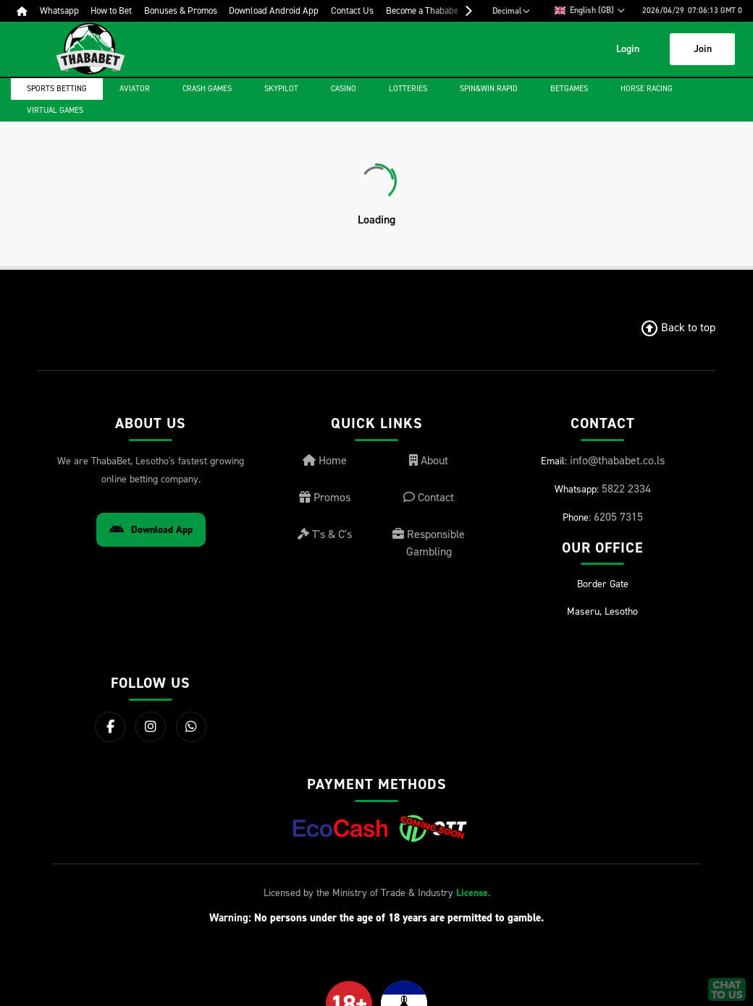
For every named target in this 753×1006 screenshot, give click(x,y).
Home (325, 460)
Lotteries (408, 88)
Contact (428, 497)
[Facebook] (110, 727)
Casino (343, 88)
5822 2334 (626, 488)
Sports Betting (57, 88)
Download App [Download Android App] (151, 530)
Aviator (134, 88)
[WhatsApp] (191, 727)
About (428, 460)
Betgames (569, 88)
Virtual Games (55, 110)
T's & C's (325, 534)
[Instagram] (150, 727)
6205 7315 (618, 516)
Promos (324, 497)
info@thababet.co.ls (617, 460)
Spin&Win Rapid (489, 88)
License (472, 893)
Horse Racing (647, 88)
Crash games (207, 88)
